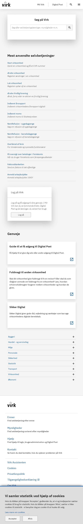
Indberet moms (14, 113)
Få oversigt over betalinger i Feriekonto (25, 154)
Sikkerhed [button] (41, 358)
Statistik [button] (41, 363)
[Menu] (79, 4)
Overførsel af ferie (15, 144)
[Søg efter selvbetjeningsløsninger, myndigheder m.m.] (38, 27)
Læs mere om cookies (15, 512)
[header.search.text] (71, 4)
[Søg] (69, 27)
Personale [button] (41, 352)
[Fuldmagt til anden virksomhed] (72, 294)
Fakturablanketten (15, 164)
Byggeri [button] (41, 336)
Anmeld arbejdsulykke (17, 174)
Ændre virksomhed (15, 73)
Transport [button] (41, 368)
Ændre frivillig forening (17, 93)
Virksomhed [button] (41, 374)
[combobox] (38, 27)
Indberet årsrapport (16, 103)
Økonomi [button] (41, 379)
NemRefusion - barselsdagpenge (22, 134)
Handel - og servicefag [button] (41, 342)
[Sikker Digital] (72, 323)
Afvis (30, 518)
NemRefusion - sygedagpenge (20, 123)
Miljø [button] (41, 347)
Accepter (13, 518)
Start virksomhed (15, 63)
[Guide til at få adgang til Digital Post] (72, 259)
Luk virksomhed (14, 83)
